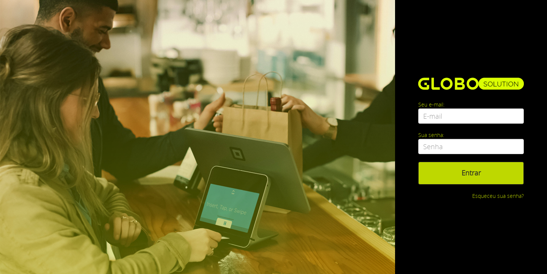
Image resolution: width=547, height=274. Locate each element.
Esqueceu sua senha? (498, 195)
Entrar (471, 172)
